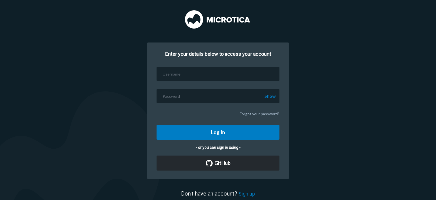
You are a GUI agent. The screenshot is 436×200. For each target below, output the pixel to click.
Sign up (247, 194)
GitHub (218, 163)
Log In (218, 132)
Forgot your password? (259, 113)
